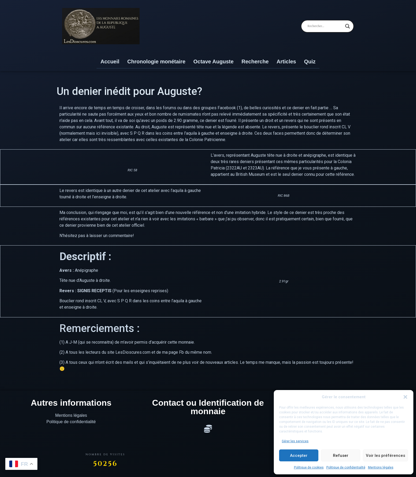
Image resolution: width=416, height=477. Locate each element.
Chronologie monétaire (156, 61)
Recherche (254, 61)
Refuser (340, 455)
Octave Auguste (213, 61)
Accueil (110, 61)
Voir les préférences (385, 455)
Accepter (298, 455)
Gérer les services (295, 441)
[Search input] (325, 26)
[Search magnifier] (347, 26)
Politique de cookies (309, 467)
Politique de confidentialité (345, 467)
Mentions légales (380, 467)
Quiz (309, 61)
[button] (405, 397)
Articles (286, 61)
